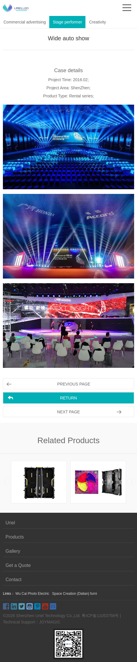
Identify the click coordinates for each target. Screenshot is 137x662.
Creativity (97, 22)
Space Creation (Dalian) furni (74, 594)
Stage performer (67, 22)
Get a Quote (18, 565)
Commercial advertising (24, 22)
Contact (13, 579)
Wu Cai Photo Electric (32, 594)
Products (15, 536)
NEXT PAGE (68, 412)
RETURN (68, 398)
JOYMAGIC (49, 622)
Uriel (10, 522)
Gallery (13, 551)
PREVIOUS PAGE (73, 384)
